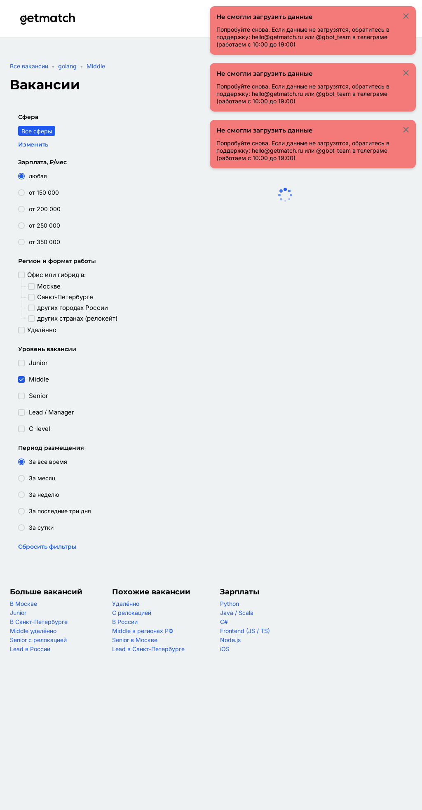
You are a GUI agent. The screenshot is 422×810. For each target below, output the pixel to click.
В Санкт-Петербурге (39, 621)
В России (125, 621)
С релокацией (131, 612)
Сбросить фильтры (47, 546)
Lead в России (30, 648)
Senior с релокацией (38, 639)
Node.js (230, 639)
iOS (225, 648)
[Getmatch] (47, 19)
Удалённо (125, 603)
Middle (96, 66)
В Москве (23, 603)
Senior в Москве (134, 639)
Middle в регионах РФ (142, 630)
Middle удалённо (33, 630)
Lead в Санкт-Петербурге (148, 648)
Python (229, 603)
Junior (18, 612)
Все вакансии (29, 66)
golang (67, 66)
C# (224, 621)
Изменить (33, 144)
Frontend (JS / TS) (245, 630)
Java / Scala (236, 612)
